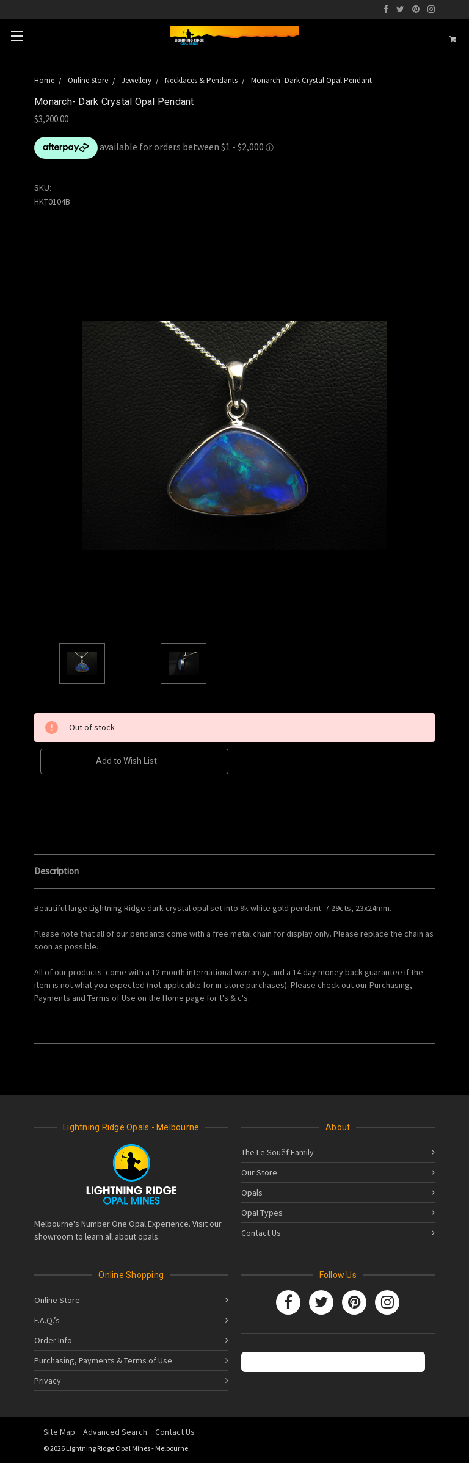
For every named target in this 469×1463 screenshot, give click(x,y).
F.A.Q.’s (47, 1320)
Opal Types (262, 1212)
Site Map (59, 1431)
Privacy (47, 1380)
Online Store (57, 1299)
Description (56, 871)
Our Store (259, 1172)
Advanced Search (115, 1431)
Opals (252, 1192)
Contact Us (261, 1232)
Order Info (53, 1340)
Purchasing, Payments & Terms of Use (103, 1360)
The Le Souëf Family (277, 1152)
